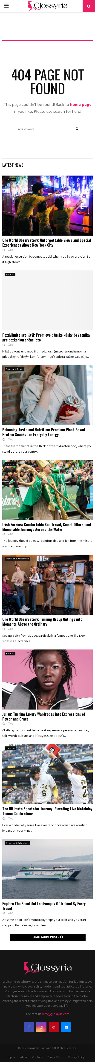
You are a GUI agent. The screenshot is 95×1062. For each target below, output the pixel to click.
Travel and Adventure (17, 559)
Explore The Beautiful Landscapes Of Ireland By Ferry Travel (44, 906)
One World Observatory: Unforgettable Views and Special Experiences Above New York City (46, 242)
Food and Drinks (14, 369)
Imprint (11, 1057)
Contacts (37, 1057)
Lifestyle (10, 180)
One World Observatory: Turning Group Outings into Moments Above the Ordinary (42, 621)
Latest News (12, 165)
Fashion (10, 274)
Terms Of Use (56, 1057)
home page (81, 105)
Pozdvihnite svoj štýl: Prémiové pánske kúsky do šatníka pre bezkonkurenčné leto (46, 337)
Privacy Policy (76, 1057)
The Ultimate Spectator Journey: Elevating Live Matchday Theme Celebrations (47, 811)
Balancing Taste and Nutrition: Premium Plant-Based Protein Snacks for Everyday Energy (43, 432)
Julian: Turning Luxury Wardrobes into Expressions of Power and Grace (43, 716)
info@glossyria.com (55, 1014)
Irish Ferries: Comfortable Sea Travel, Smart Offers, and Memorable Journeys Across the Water (46, 527)
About (24, 1057)
